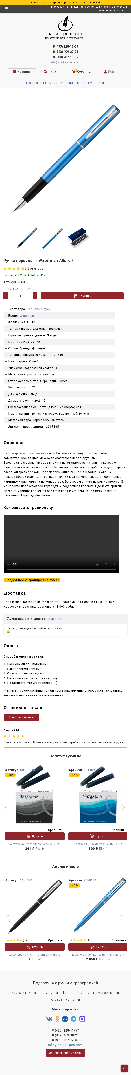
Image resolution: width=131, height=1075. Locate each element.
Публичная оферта (58, 992)
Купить (82, 296)
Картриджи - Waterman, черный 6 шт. (34, 844)
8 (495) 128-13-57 (65, 46)
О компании (17, 992)
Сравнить (53, 830)
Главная (32, 83)
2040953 (26, 880)
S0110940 (27, 770)
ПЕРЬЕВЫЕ (51, 83)
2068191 (90, 880)
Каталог (35, 992)
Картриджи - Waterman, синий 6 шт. (98, 844)
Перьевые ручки (39, 309)
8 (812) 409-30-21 (65, 52)
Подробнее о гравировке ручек (32, 580)
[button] (7, 808)
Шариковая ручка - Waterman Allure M (35, 954)
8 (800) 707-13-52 (65, 57)
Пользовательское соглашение (98, 992)
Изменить (54, 619)
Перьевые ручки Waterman (84, 83)
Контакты (73, 999)
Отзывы (57, 999)
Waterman (27, 315)
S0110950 (91, 770)
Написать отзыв (21, 717)
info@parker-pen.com (66, 62)
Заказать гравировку (65, 1052)
